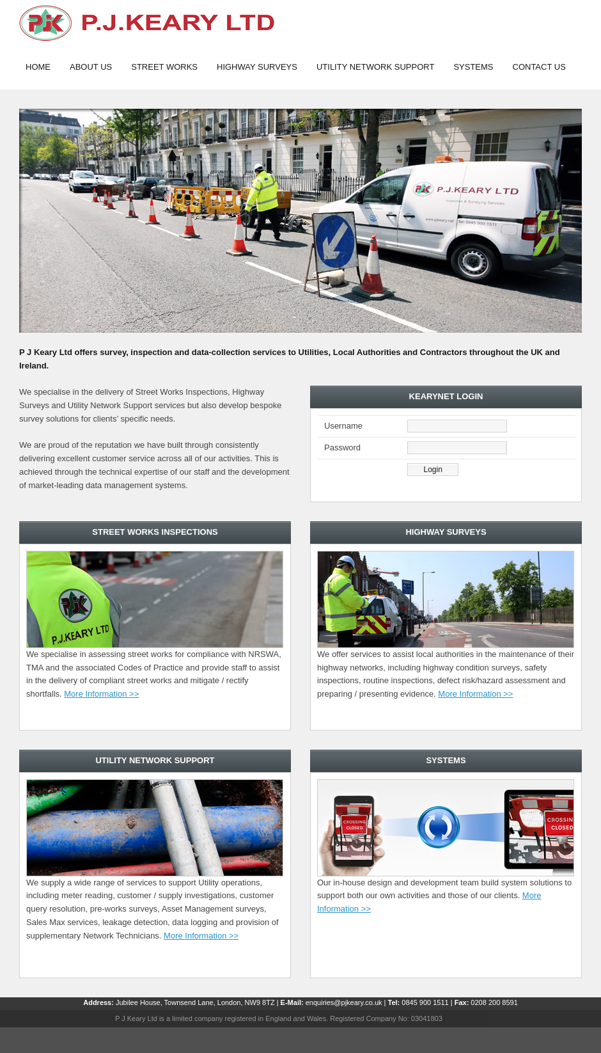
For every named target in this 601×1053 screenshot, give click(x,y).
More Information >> (101, 694)
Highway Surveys (257, 67)
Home (38, 67)
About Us (91, 67)
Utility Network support (375, 67)
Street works (164, 67)
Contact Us (539, 67)
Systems (473, 67)
